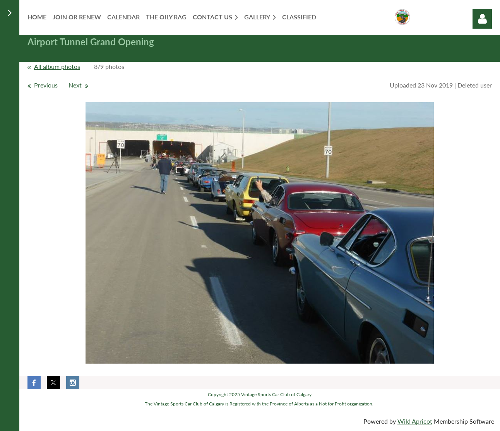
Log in (482, 19)
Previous (46, 85)
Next (75, 85)
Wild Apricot (414, 421)
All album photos (57, 66)
